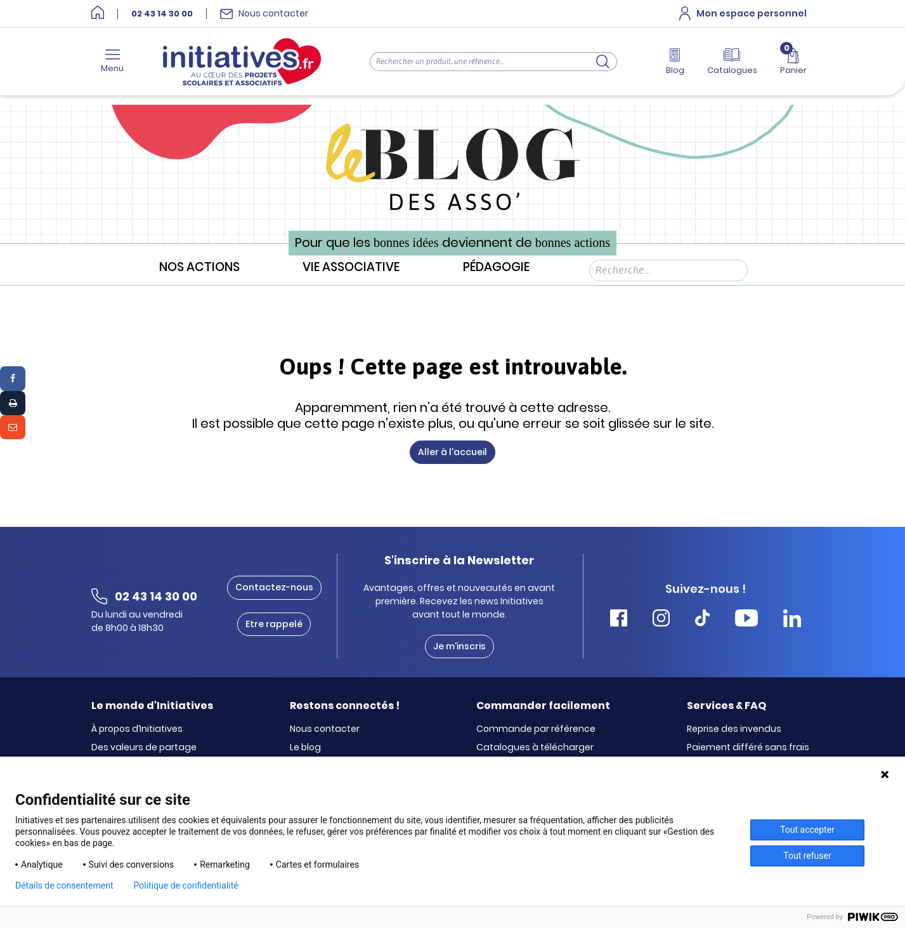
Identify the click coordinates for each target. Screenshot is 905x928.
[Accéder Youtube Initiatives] (746, 619)
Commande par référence (536, 729)
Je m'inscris (459, 646)
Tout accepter (807, 830)
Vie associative (351, 267)
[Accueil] (97, 14)
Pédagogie (496, 267)
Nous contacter (325, 729)
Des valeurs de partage (144, 747)
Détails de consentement (64, 885)
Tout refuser (807, 856)
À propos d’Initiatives (137, 729)
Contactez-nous (274, 587)
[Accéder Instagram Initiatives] (661, 619)
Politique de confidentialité (186, 885)
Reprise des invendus (734, 729)
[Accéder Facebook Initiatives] (618, 619)
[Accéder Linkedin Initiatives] (792, 619)
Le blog (305, 747)
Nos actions (199, 267)
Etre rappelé (274, 624)
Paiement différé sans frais (748, 747)
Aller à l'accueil (452, 452)
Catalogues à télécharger (535, 747)
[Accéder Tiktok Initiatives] (702, 619)
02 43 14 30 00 (162, 14)
